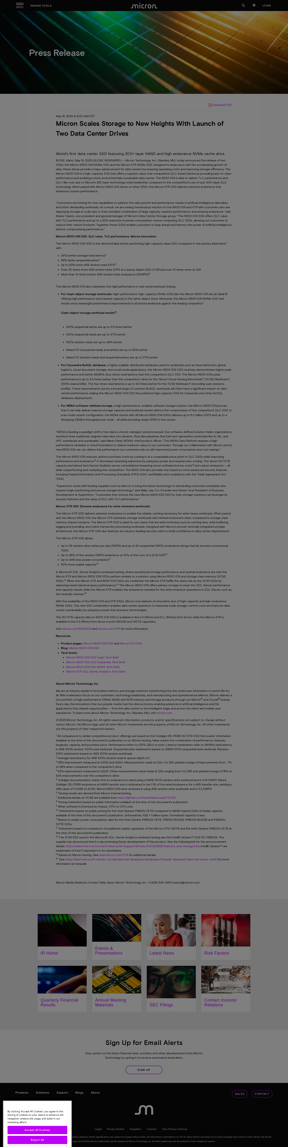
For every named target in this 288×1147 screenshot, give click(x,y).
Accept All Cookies (37, 1141)
